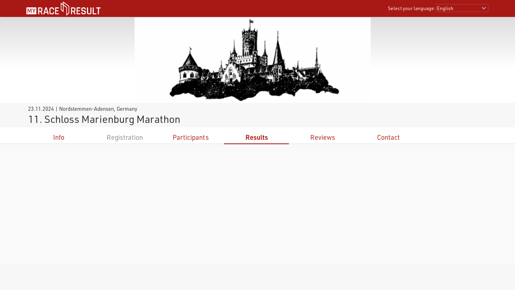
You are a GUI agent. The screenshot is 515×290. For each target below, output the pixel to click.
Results (256, 137)
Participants (191, 137)
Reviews (322, 137)
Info (58, 137)
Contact (388, 137)
